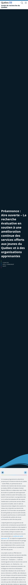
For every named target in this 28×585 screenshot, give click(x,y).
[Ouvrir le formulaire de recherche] (22, 3)
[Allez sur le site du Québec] (6, 3)
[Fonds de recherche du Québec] (13, 6)
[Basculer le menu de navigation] (26, 3)
